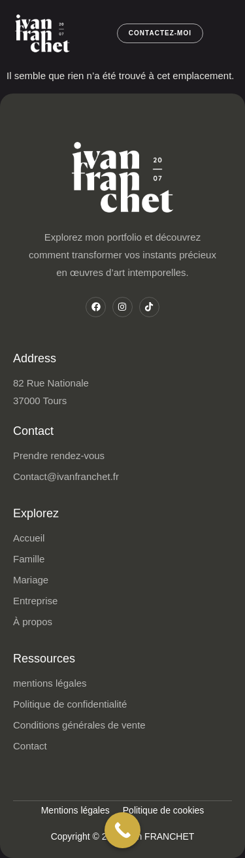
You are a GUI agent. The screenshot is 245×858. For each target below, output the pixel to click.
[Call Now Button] (122, 830)
